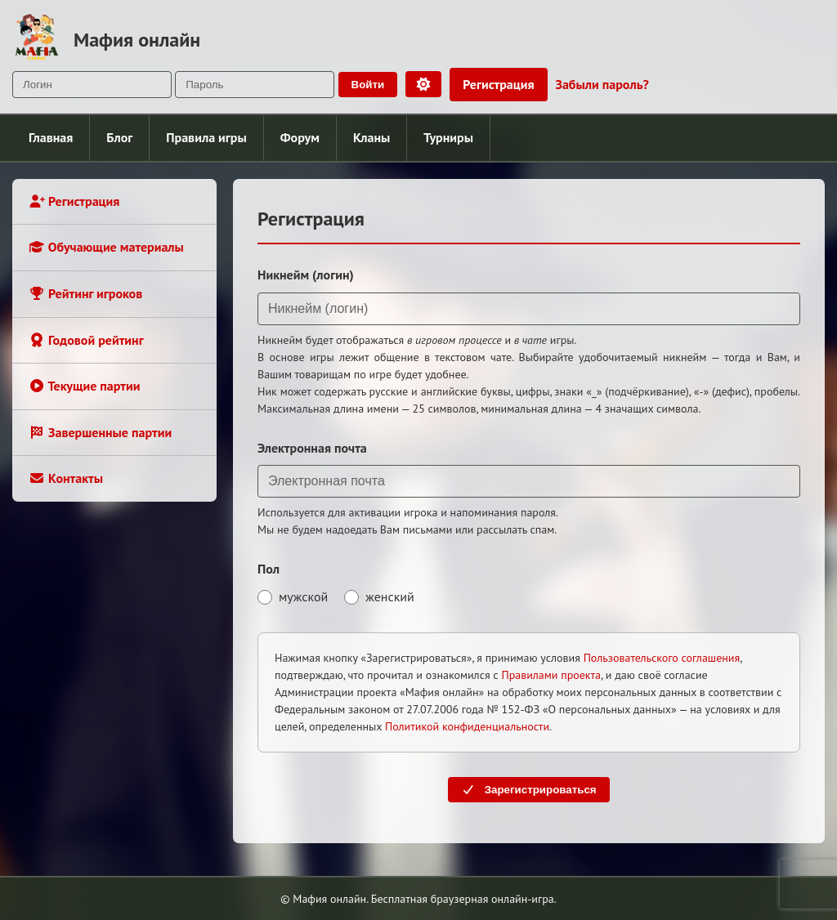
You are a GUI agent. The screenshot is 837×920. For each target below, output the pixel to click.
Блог (119, 137)
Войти (368, 84)
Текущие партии (84, 385)
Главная (51, 137)
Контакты (66, 478)
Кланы (371, 137)
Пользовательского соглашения (662, 657)
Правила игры (206, 137)
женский (379, 596)
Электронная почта (312, 448)
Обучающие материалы (106, 247)
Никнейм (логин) (305, 274)
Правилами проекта (551, 675)
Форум (300, 137)
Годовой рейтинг (86, 340)
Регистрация (498, 84)
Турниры (448, 137)
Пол (268, 568)
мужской (292, 596)
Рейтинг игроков (85, 293)
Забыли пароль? (602, 84)
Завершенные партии (100, 432)
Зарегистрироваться (528, 790)
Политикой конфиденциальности (467, 726)
